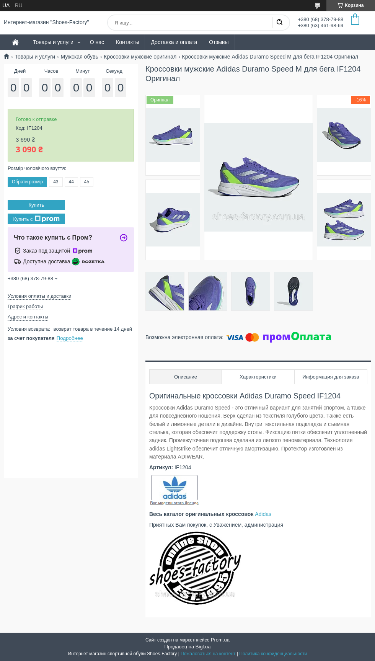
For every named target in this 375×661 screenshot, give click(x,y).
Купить (36, 205)
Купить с (36, 218)
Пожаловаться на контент (208, 653)
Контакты (127, 42)
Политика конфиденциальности (273, 653)
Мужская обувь (79, 57)
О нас (97, 42)
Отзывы (218, 42)
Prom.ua (220, 640)
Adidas (263, 514)
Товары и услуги (53, 42)
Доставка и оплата (174, 42)
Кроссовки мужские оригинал (140, 57)
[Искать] (279, 22)
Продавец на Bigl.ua (187, 647)
